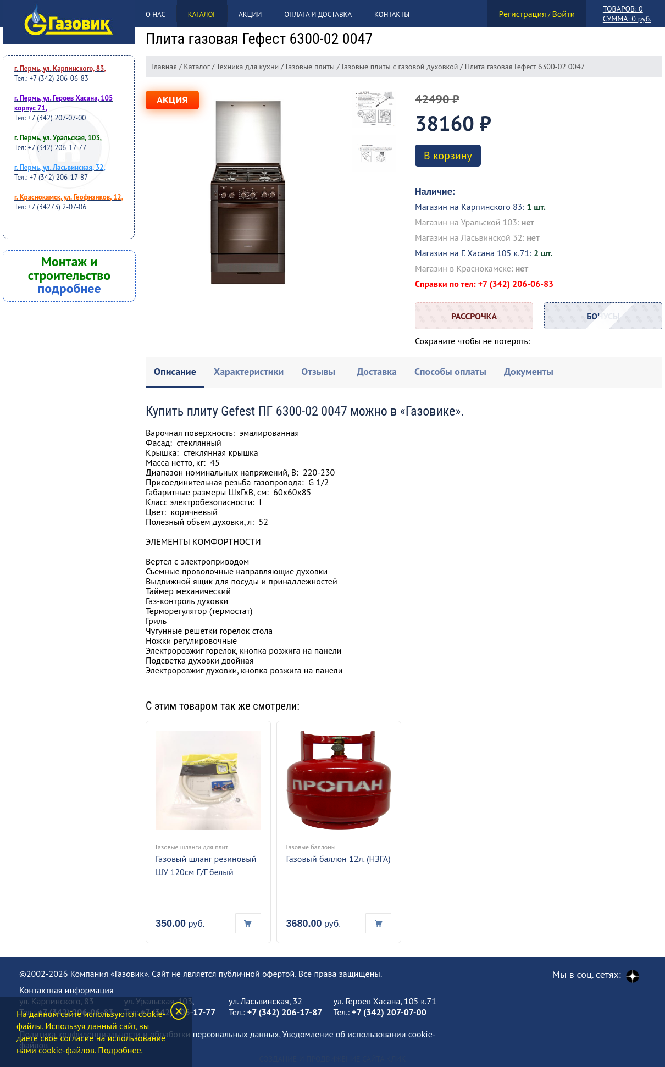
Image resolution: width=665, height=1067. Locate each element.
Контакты (391, 14)
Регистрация (522, 13)
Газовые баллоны (311, 847)
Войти (563, 13)
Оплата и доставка (318, 14)
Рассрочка (474, 316)
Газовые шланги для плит (192, 847)
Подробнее (119, 1049)
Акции (250, 14)
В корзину (448, 155)
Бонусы (603, 316)
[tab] (175, 372)
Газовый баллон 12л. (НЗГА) (338, 858)
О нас (155, 14)
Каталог (202, 14)
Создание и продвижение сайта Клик (332, 1059)
